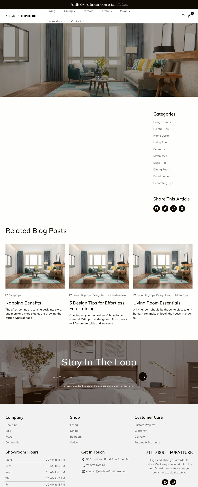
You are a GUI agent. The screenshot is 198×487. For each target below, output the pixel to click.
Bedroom (159, 150)
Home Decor (161, 137)
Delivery (140, 438)
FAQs (8, 438)
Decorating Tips (163, 184)
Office (74, 443)
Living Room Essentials (156, 304)
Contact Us (12, 443)
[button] (156, 210)
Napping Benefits (23, 304)
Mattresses (160, 157)
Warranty (141, 432)
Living (74, 426)
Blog (8, 432)
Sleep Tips (159, 164)
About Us (11, 426)
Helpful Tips (161, 130)
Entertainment (162, 177)
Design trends (162, 123)
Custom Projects (145, 426)
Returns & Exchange (147, 443)
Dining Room (161, 170)
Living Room (161, 143)
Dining (74, 432)
